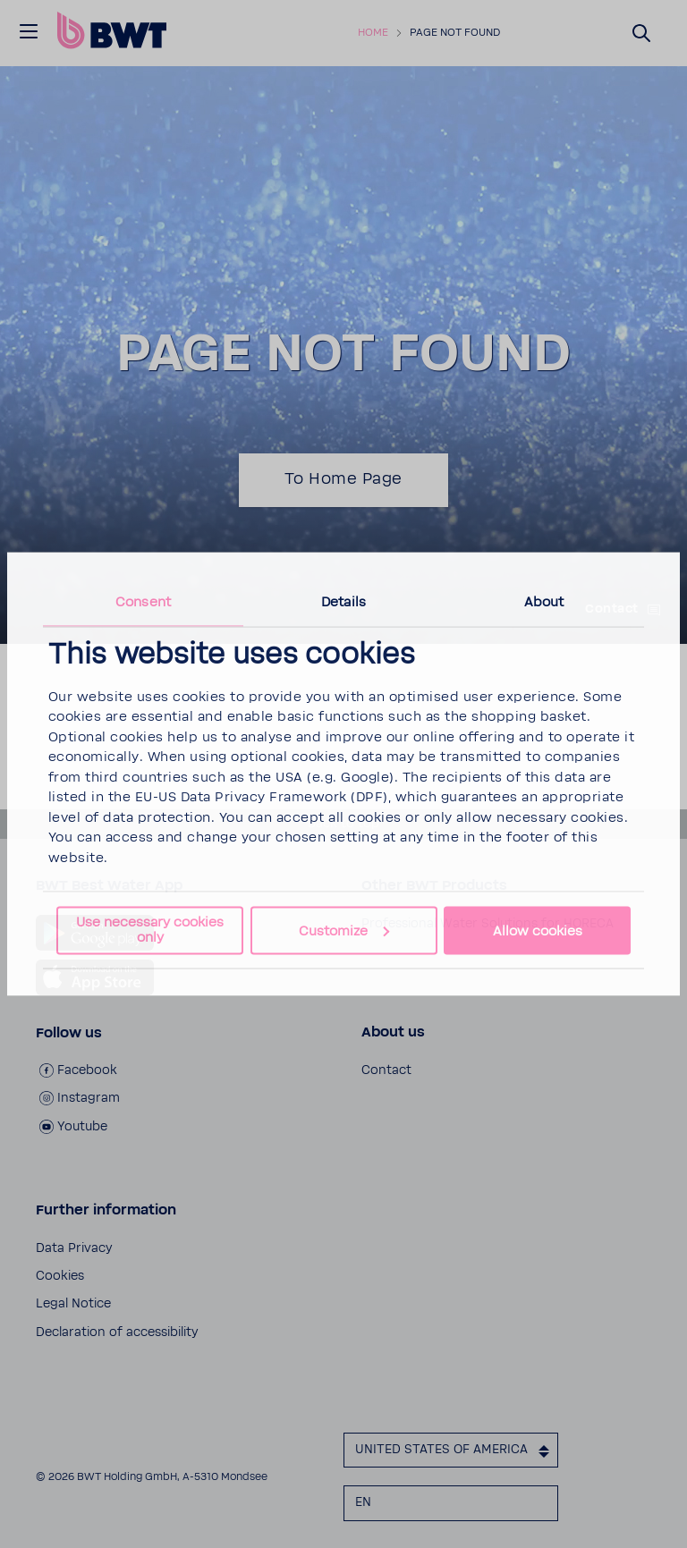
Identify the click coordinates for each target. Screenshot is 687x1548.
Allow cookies (537, 930)
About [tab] (544, 601)
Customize (344, 930)
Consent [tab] (143, 601)
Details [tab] (343, 601)
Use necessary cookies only (150, 930)
